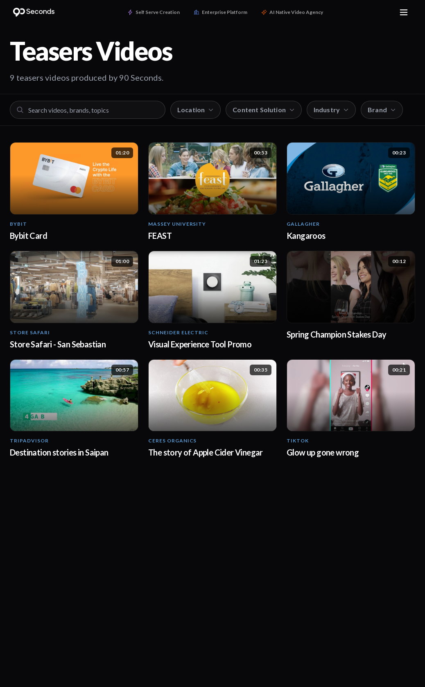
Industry (331, 109)
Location (195, 109)
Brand (382, 109)
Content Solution (264, 109)
